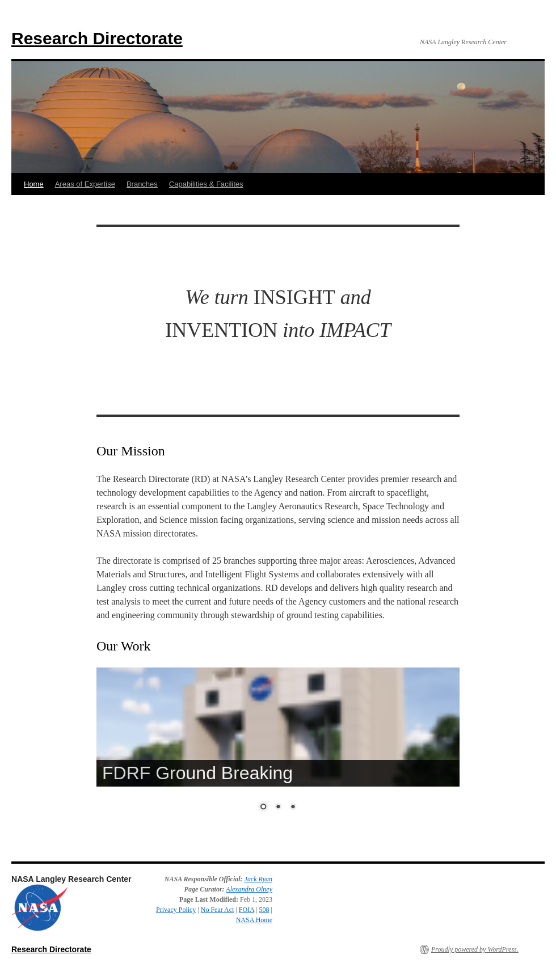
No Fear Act (217, 910)
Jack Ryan (258, 879)
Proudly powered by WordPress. (475, 949)
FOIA (246, 910)
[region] (278, 751)
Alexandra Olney (249, 889)
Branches (142, 184)
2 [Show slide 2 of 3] (278, 807)
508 (264, 910)
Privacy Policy (176, 910)
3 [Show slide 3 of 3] (293, 807)
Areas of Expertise (85, 184)
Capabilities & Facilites (206, 184)
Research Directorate (97, 38)
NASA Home (254, 920)
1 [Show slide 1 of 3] (263, 807)
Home (34, 184)
